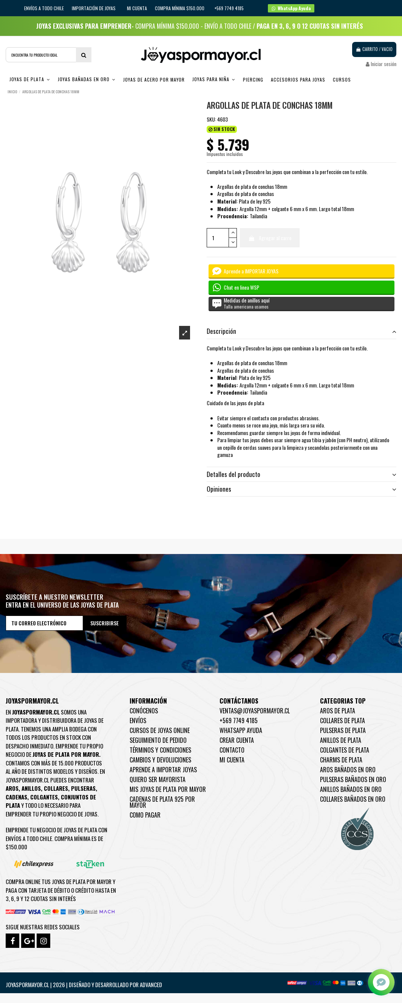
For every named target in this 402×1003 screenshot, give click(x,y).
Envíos (138, 720)
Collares (56, 788)
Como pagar (145, 814)
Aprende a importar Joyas (163, 769)
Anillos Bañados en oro (351, 789)
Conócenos (144, 710)
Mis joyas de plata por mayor (168, 789)
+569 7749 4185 (239, 720)
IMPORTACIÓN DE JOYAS (94, 8)
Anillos (31, 788)
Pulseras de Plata (343, 730)
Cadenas (16, 797)
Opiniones (301, 489)
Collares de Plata (342, 720)
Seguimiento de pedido (158, 740)
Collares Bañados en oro (352, 799)
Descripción (301, 331)
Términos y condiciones (160, 750)
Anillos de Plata (340, 740)
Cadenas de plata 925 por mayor (162, 802)
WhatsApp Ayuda (241, 730)
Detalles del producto (301, 474)
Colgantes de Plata (344, 750)
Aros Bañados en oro (348, 769)
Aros (12, 788)
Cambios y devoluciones (160, 759)
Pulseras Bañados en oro (353, 779)
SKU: (211, 119)
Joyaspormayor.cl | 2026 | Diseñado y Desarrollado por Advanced (84, 984)
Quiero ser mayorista (158, 779)
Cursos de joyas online (160, 730)
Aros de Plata (337, 710)
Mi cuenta (137, 8)
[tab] (301, 331)
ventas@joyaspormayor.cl (255, 710)
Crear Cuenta (237, 740)
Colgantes (44, 797)
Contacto (232, 750)
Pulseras (83, 788)
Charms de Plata (341, 759)
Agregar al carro (269, 238)
